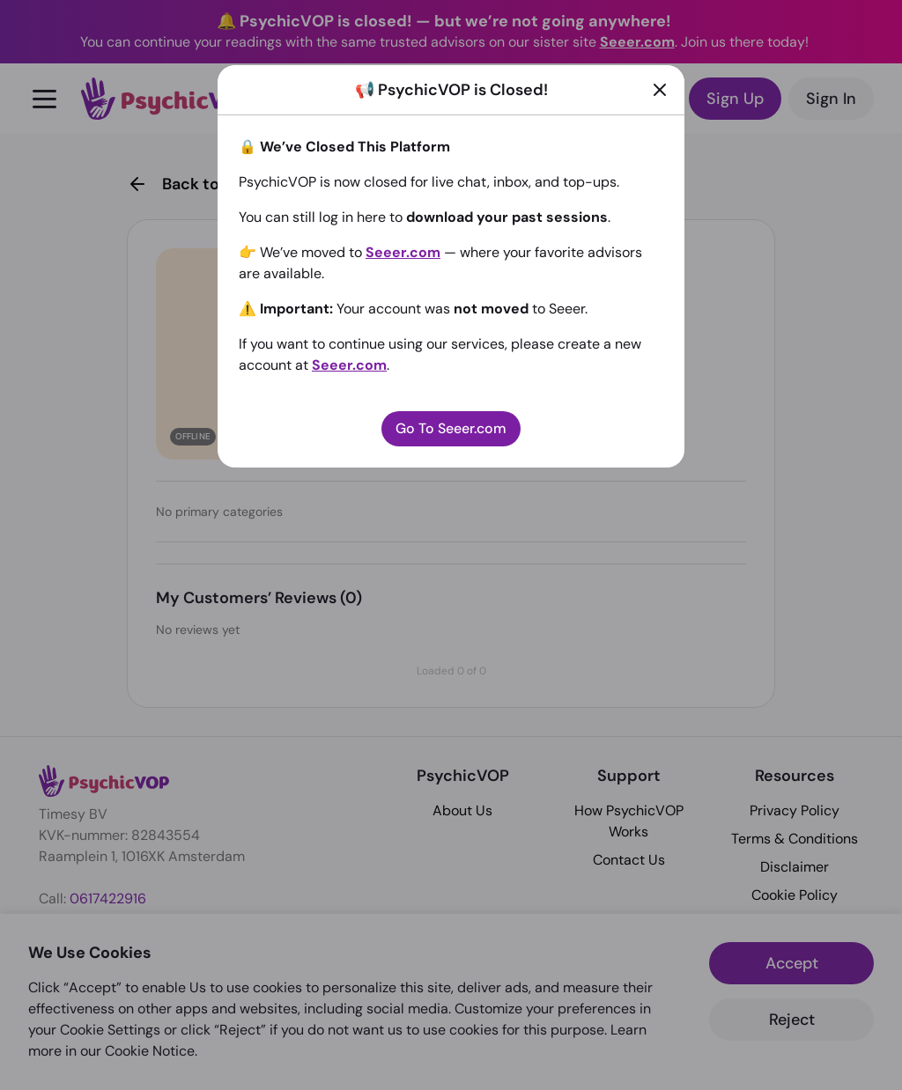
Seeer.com (403, 252)
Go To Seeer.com (451, 428)
